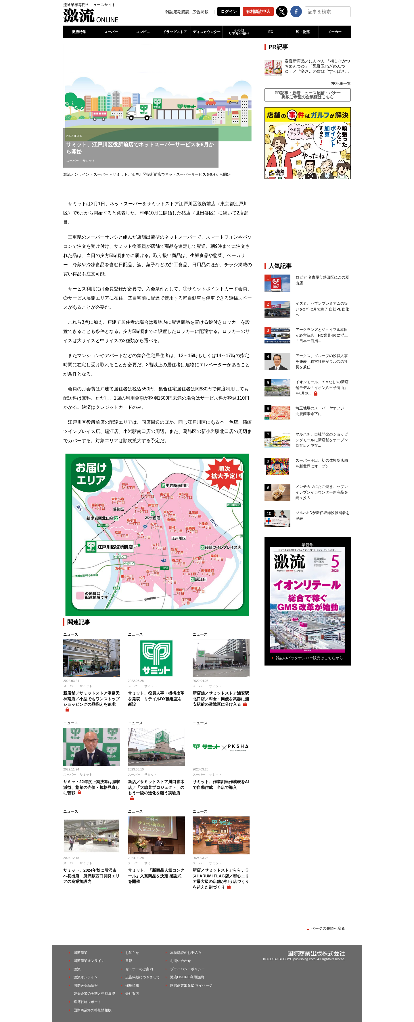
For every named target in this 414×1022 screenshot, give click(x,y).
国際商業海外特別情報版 (93, 1010)
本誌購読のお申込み (185, 952)
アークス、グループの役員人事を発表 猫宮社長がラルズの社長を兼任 (322, 361)
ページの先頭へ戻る (328, 928)
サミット (89, 160)
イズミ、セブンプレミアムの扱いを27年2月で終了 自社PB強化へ (322, 309)
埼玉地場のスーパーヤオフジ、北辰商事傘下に (322, 411)
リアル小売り (238, 32)
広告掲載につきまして (142, 977)
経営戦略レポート (87, 1002)
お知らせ (132, 952)
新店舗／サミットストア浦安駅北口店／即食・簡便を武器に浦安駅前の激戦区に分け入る (221, 699)
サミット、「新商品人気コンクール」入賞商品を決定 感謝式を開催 (156, 876)
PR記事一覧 (341, 83)
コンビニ (143, 32)
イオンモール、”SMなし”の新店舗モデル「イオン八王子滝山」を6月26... (322, 387)
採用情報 (132, 985)
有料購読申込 (258, 11)
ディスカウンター (207, 32)
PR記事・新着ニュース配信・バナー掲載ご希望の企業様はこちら (307, 95)
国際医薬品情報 (86, 985)
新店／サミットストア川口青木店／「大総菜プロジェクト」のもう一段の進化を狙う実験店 (156, 787)
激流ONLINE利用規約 (187, 977)
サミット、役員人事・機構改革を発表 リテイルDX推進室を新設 (156, 699)
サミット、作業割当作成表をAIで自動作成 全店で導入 (221, 784)
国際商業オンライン (89, 960)
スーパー (111, 32)
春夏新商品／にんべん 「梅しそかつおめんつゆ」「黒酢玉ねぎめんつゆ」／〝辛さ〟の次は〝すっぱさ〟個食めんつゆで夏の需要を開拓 (317, 66)
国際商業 (80, 952)
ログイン (229, 11)
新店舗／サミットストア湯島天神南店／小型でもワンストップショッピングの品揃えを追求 (91, 699)
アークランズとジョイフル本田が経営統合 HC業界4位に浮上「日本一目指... (322, 335)
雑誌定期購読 (177, 11)
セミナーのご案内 (139, 969)
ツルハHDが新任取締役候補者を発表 (323, 516)
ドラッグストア (175, 32)
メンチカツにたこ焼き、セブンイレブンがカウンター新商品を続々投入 (322, 492)
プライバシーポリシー (187, 969)
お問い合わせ (180, 960)
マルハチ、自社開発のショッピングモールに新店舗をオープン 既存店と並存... (322, 440)
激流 (77, 969)
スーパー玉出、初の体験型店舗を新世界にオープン (322, 463)
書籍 (128, 960)
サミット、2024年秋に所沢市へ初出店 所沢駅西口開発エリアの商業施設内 (91, 876)
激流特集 (79, 32)
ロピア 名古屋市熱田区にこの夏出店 (322, 280)
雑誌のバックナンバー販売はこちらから (309, 658)
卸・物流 (303, 32)
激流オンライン (76, 174)
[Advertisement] (307, 221)
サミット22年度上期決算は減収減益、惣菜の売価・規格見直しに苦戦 (91, 787)
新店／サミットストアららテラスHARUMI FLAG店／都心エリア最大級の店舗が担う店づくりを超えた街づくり (221, 878)
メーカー (335, 32)
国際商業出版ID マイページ (191, 985)
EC (270, 32)
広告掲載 (200, 11)
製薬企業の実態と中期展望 (94, 993)
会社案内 (132, 993)
